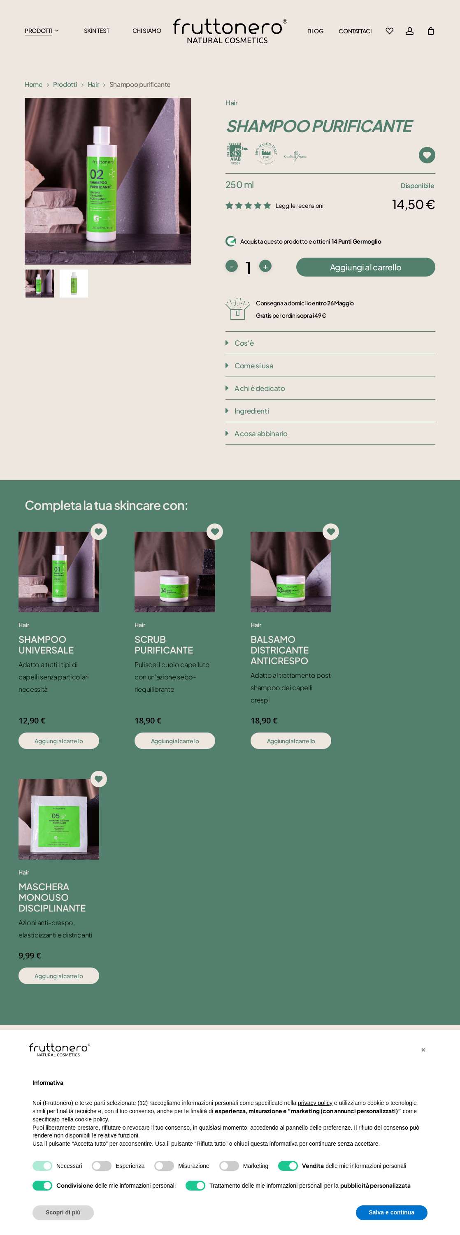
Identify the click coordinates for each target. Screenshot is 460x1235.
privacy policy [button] (315, 1103)
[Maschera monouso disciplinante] (59, 819)
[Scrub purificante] (175, 572)
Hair (93, 84)
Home (34, 84)
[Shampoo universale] (59, 572)
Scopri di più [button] (63, 1212)
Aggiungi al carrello (366, 267)
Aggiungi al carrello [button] (59, 740)
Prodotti (65, 84)
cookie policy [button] (91, 1119)
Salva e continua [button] (391, 1212)
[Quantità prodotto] (248, 267)
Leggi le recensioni (299, 205)
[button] (423, 1049)
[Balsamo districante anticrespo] (291, 572)
